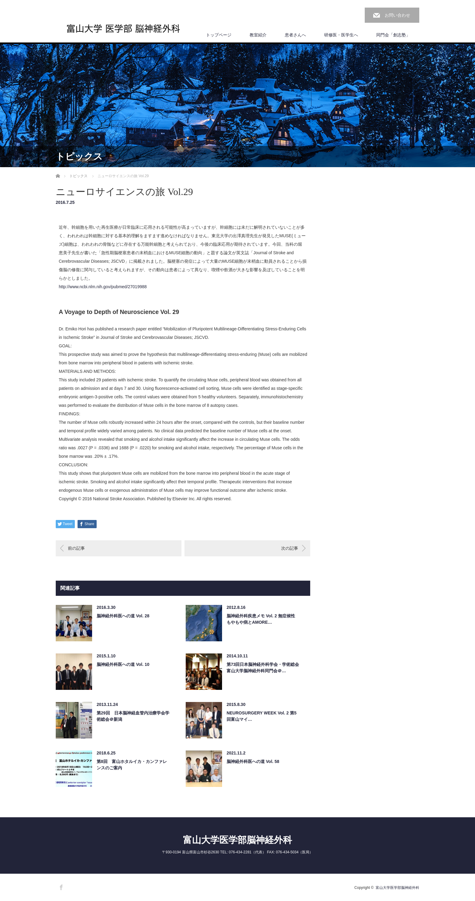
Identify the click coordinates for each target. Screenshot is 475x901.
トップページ (218, 34)
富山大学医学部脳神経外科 (237, 840)
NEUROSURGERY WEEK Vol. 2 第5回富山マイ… (262, 716)
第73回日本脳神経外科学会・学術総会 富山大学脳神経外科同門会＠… (263, 667)
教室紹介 (258, 34)
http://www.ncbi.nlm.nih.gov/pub (103, 286)
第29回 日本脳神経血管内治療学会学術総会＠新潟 (133, 716)
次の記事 (289, 548)
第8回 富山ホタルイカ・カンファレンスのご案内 (132, 764)
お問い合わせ (397, 15)
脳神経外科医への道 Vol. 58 (253, 761)
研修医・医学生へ (341, 34)
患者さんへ (295, 34)
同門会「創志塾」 (393, 34)
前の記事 (76, 548)
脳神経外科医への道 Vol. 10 (123, 664)
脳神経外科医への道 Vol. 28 (123, 615)
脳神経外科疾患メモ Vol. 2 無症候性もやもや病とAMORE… (261, 619)
